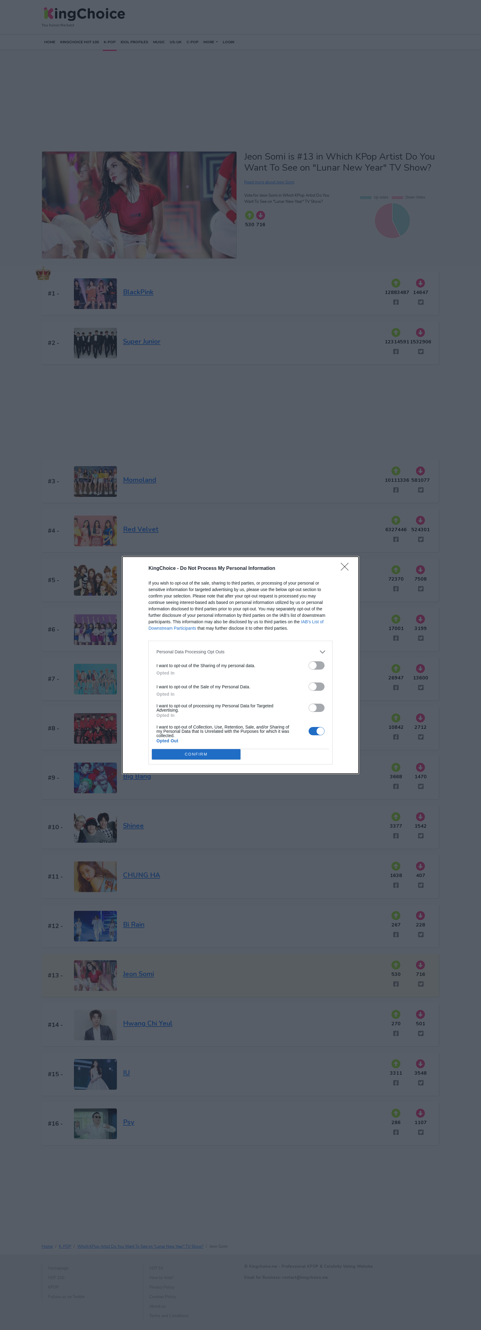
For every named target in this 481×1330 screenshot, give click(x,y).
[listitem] (240, 652)
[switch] (317, 665)
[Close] (346, 568)
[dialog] (240, 665)
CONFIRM (196, 754)
